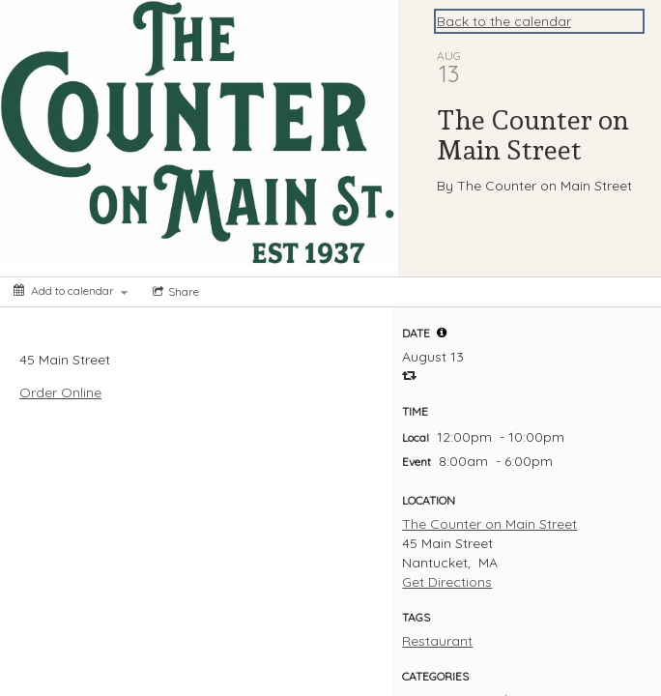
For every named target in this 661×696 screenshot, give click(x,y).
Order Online (60, 392)
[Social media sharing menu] (174, 291)
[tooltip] (441, 332)
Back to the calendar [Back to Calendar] (504, 21)
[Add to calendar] (70, 290)
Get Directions (447, 582)
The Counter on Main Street (489, 524)
